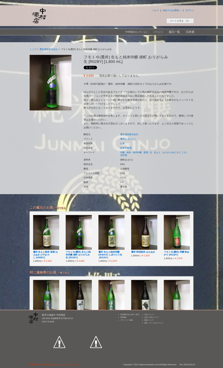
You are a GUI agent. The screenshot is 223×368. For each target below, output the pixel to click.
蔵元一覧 (174, 31)
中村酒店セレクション (136, 32)
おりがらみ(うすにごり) (174, 152)
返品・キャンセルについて (153, 323)
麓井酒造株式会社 (49, 49)
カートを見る (180, 20)
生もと (157, 152)
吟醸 (122, 152)
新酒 (146, 152)
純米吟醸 (137, 152)
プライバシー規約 (126, 320)
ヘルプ (155, 10)
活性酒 (123, 155)
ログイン (189, 10)
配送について (149, 320)
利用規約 (123, 317)
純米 (128, 152)
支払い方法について (151, 317)
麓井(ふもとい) (127, 139)
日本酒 (190, 31)
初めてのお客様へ (172, 10)
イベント (158, 32)
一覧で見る (60, 208)
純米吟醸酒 (126, 148)
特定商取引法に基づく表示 (129, 314)
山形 (122, 143)
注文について (149, 314)
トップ (33, 49)
